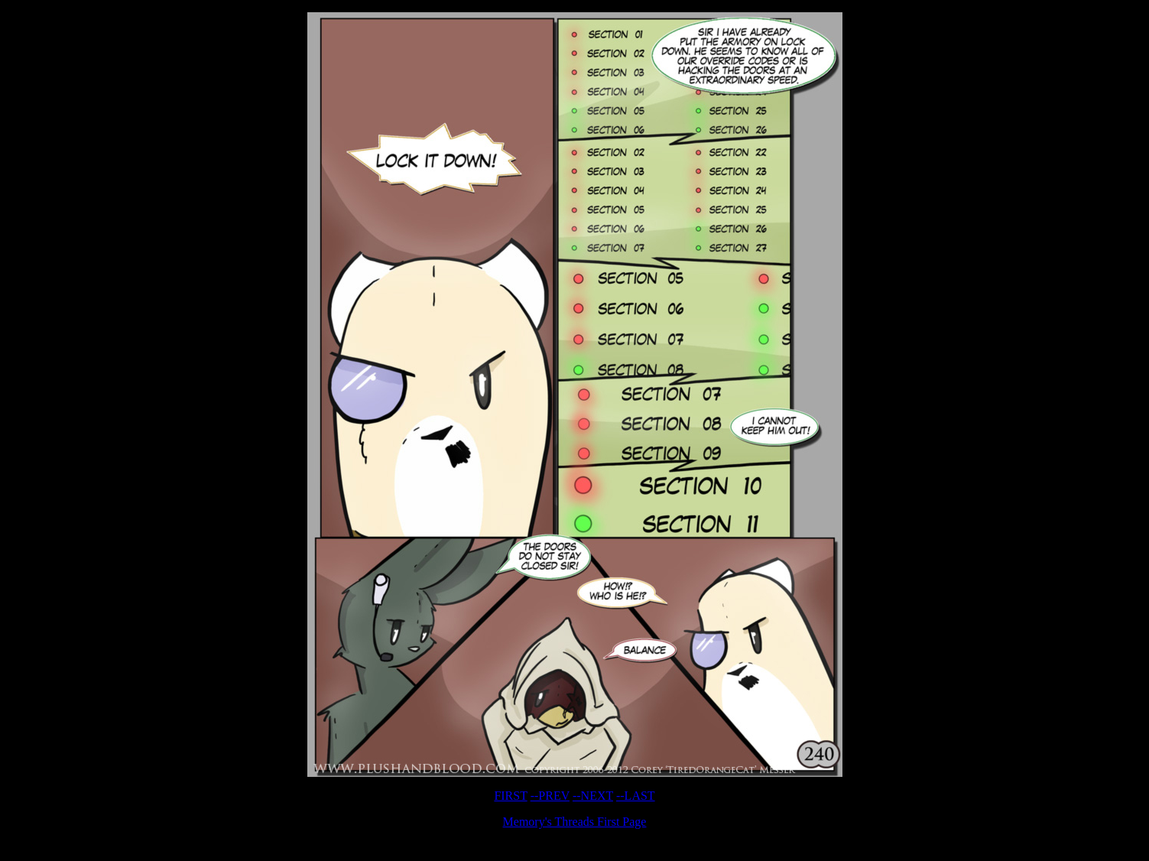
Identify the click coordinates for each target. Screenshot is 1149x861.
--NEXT (593, 795)
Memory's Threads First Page (575, 821)
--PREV (550, 795)
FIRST (510, 795)
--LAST (635, 795)
